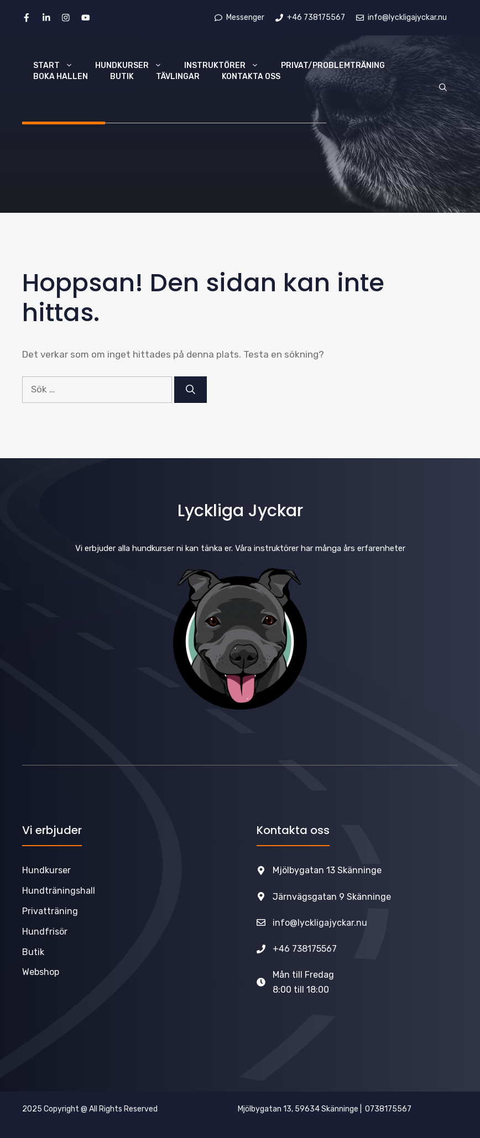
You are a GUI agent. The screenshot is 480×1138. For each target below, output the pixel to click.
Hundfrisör (44, 931)
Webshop (40, 972)
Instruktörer (227, 65)
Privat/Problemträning (333, 65)
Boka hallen (60, 76)
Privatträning (50, 911)
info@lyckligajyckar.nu (320, 922)
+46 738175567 (305, 948)
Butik (122, 76)
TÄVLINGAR (178, 76)
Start (58, 65)
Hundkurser (134, 65)
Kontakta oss (251, 76)
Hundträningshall (58, 890)
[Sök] (190, 389)
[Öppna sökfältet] (443, 87)
